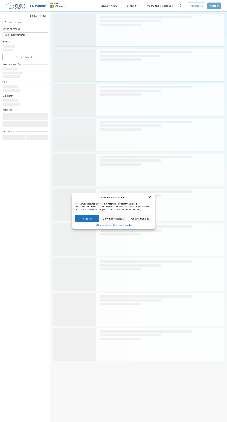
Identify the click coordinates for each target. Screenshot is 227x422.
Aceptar (87, 218)
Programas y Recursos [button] (159, 5)
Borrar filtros (38, 16)
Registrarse (197, 5)
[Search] (181, 6)
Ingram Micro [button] (109, 5)
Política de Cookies (103, 225)
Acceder (214, 5)
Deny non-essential (113, 218)
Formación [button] (132, 5)
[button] (150, 197)
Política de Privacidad (122, 225)
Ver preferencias (140, 218)
